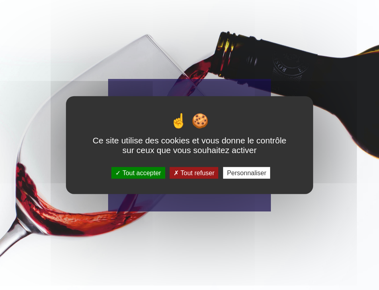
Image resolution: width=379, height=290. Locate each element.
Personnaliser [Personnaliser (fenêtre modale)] (246, 172)
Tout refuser (194, 172)
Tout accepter (138, 172)
